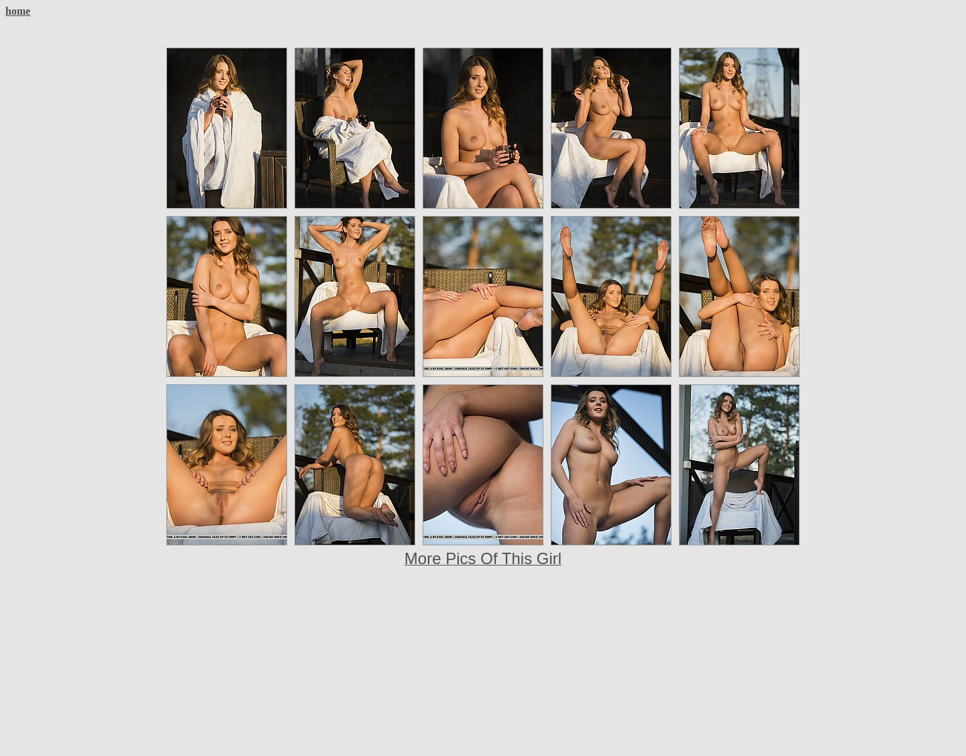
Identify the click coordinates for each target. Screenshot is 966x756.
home (17, 11)
